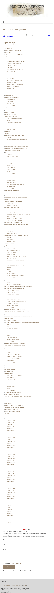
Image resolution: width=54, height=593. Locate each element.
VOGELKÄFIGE (9, 371)
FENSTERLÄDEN (11, 137)
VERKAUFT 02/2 (11, 479)
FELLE (7, 133)
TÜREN (9, 144)
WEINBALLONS (10, 171)
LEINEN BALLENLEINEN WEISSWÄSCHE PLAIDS (17, 209)
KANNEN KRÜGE (11, 292)
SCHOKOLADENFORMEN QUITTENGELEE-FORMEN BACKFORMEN (22, 322)
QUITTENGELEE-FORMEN (13, 328)
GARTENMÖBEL (11, 254)
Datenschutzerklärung (15, 563)
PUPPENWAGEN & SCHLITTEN (14, 356)
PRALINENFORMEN (12, 337)
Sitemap (24, 585)
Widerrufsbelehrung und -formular (10, 584)
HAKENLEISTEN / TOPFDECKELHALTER (17, 256)
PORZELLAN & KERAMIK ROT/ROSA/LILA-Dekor (17, 311)
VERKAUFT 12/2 (11, 441)
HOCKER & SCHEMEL (12, 258)
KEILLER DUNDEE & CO (11, 192)
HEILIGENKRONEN (11, 182)
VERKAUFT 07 (9, 418)
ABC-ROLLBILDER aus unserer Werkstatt (17, 226)
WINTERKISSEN (11, 78)
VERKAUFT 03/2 (11, 475)
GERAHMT (9, 237)
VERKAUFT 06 (10, 422)
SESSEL (9, 267)
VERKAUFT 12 (10, 443)
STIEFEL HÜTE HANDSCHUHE (14, 80)
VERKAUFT (10, 501)
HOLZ (8, 120)
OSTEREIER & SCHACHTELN (14, 284)
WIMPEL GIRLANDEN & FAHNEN (15, 93)
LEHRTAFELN (10, 229)
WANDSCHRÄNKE (11, 273)
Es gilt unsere (12, 563)
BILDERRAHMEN (11, 103)
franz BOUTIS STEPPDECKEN (14, 220)
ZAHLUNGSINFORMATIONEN (12, 411)
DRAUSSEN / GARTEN (11, 116)
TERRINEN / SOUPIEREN (13, 303)
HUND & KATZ (10, 88)
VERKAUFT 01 (10, 439)
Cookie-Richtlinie (18, 585)
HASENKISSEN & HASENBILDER (15, 84)
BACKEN (9, 335)
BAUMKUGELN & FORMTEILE (14, 375)
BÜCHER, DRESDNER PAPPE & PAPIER (15, 107)
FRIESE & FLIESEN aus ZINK (12, 150)
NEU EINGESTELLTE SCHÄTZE (13, 50)
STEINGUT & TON (9, 365)
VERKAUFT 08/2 (11, 458)
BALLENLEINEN (11, 216)
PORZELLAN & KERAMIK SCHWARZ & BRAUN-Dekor (18, 316)
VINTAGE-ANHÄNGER (12, 205)
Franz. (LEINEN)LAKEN (12, 212)
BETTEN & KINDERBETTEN (13, 250)
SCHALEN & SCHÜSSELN (13, 297)
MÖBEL (7, 246)
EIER (8, 326)
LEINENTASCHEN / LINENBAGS (15, 69)
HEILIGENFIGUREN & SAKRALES (13, 175)
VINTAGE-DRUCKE (11, 241)
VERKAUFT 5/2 (10, 469)
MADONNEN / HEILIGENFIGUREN (15, 184)
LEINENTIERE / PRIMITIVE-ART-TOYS (16, 76)
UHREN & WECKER (10, 369)
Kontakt (7, 413)
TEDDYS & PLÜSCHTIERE (13, 358)
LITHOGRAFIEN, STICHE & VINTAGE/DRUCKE (16, 235)
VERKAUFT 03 (10, 430)
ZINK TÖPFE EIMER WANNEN (14, 118)
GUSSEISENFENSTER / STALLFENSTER (17, 139)
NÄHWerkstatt (8, 57)
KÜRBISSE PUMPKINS (12, 65)
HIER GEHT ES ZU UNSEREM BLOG (14, 405)
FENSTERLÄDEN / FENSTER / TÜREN (14, 135)
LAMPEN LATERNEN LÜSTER (12, 207)
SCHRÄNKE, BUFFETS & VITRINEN (15, 265)
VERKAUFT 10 (10, 452)
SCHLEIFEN (10, 67)
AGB (2, 584)
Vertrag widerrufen (6, 586)
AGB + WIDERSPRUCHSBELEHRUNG (14, 407)
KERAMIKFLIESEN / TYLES (12, 195)
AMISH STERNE (9, 95)
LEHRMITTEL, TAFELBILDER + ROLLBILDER (16, 224)
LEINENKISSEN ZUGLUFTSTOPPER (16, 61)
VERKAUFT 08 (10, 460)
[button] (27, 529)
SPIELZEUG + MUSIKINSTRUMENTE (14, 348)
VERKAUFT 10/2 (11, 450)
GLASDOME (10, 165)
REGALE (9, 263)
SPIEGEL (9, 269)
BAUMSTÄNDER (11, 379)
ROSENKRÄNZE (11, 186)
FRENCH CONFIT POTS (13, 290)
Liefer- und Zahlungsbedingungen (8, 585)
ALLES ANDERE (11, 90)
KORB (6, 199)
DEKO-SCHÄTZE (9, 112)
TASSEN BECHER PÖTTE (13, 299)
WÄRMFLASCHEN (11, 82)
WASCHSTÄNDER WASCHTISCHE (15, 275)
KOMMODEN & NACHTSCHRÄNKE (15, 260)
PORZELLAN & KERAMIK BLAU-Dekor (15, 309)
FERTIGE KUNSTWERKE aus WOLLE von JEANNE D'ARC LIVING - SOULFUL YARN (27, 401)
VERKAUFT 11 (10, 447)
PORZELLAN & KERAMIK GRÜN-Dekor (15, 314)
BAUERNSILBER (11, 158)
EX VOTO (9, 178)
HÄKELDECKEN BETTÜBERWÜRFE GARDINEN (18, 214)
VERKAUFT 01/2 (11, 437)
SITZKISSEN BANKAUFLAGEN (14, 59)
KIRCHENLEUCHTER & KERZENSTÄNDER (16, 197)
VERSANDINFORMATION (11, 409)
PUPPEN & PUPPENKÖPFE (13, 354)
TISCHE (9, 271)
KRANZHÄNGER (11, 71)
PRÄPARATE (10, 231)
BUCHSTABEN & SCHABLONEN (13, 110)
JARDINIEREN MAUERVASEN (14, 122)
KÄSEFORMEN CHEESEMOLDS (13, 190)
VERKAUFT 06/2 (11, 420)
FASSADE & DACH (11, 127)
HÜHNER (9, 331)
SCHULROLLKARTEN (12, 233)
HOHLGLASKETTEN (12, 384)
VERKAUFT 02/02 (11, 433)
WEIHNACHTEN (9, 373)
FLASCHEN (10, 163)
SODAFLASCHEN (11, 169)
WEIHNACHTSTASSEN (12, 305)
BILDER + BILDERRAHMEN (12, 97)
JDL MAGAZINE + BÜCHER (12, 394)
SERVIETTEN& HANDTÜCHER (14, 218)
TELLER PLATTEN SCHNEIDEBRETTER (17, 301)
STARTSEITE (8, 48)
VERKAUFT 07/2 (11, 462)
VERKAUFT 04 (10, 428)
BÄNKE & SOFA (11, 248)
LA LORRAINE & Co (11, 167)
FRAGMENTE (10, 101)
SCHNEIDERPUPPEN (10, 320)
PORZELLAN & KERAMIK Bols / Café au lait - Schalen (18, 286)
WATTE (8, 388)
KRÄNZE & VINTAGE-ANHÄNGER (13, 201)
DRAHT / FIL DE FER (10, 114)
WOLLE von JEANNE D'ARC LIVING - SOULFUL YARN (18, 396)
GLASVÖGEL (10, 382)
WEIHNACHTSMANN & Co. (13, 339)
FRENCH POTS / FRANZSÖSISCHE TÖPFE (16, 148)
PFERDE (9, 352)
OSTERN (7, 280)
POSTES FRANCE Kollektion (14, 63)
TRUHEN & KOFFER (10, 367)
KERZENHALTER (11, 386)
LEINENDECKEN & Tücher (13, 73)
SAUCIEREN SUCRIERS (13, 294)
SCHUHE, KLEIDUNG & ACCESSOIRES (15, 345)
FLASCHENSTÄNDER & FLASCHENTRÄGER (16, 146)
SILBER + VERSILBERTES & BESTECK (15, 343)
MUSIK (8, 350)
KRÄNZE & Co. (10, 203)
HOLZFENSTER (11, 141)
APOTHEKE (10, 154)
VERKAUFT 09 (10, 456)
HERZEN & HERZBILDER (13, 86)
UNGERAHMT (10, 239)
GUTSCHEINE (8, 403)
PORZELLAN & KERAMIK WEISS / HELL (15, 288)
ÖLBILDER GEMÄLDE (12, 99)
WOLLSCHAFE (10, 360)
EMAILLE (7, 131)
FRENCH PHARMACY (12, 156)
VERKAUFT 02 (10, 435)
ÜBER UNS (8, 52)
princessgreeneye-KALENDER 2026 (14, 54)
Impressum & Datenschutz (12, 416)
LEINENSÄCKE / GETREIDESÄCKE (14, 222)
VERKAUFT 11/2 (11, 445)
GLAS (6, 152)
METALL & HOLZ (9, 243)
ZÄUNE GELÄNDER (12, 124)
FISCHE (9, 333)
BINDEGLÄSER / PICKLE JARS (14, 161)
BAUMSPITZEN (10, 377)
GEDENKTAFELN (11, 180)
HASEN (9, 282)
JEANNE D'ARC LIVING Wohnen (13, 392)
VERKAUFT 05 (10, 426)
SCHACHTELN (9, 318)
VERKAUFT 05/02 (11, 424)
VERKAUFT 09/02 (11, 454)
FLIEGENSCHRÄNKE (12, 252)
